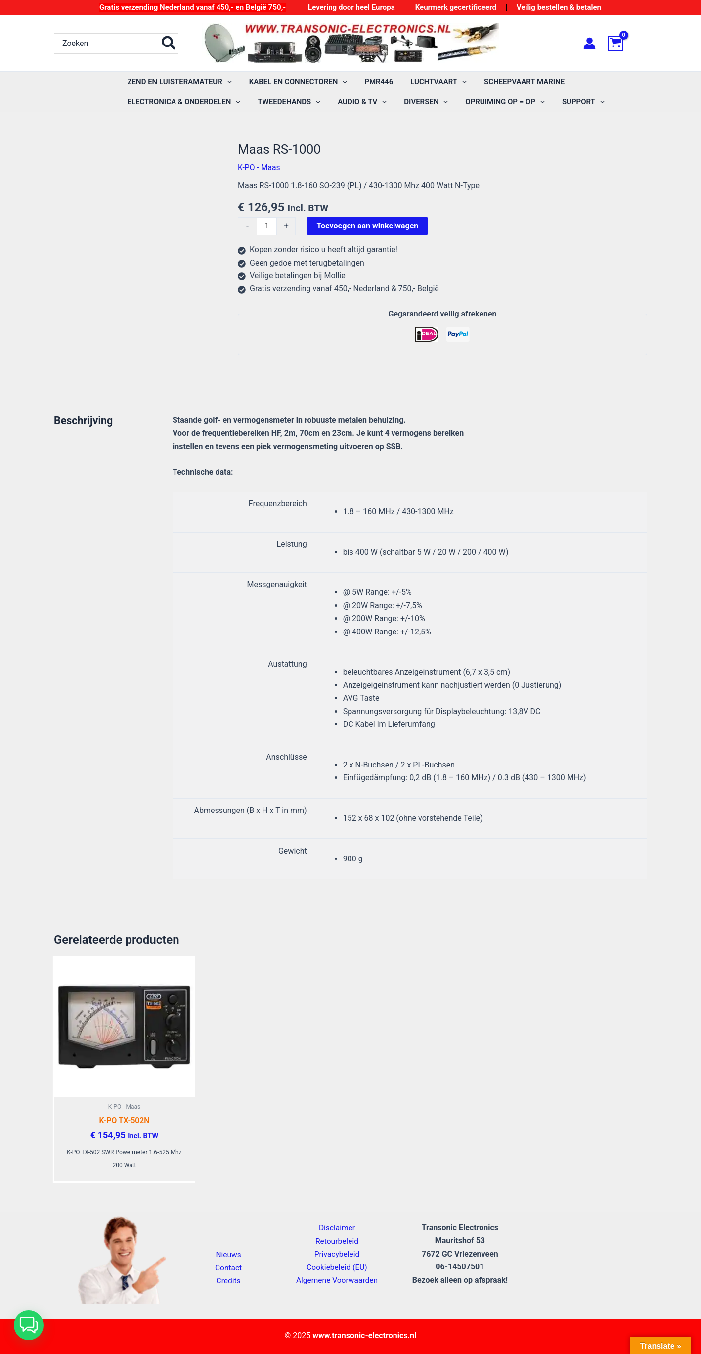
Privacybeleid (336, 1254)
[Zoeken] (169, 43)
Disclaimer (336, 1228)
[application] (225, 82)
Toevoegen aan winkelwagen (368, 225)
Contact (228, 1267)
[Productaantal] (267, 226)
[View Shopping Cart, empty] (627, 43)
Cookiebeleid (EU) (337, 1267)
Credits (228, 1281)
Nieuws (229, 1255)
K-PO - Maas (259, 167)
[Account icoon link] (589, 43)
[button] (29, 1325)
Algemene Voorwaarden (337, 1280)
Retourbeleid (337, 1241)
